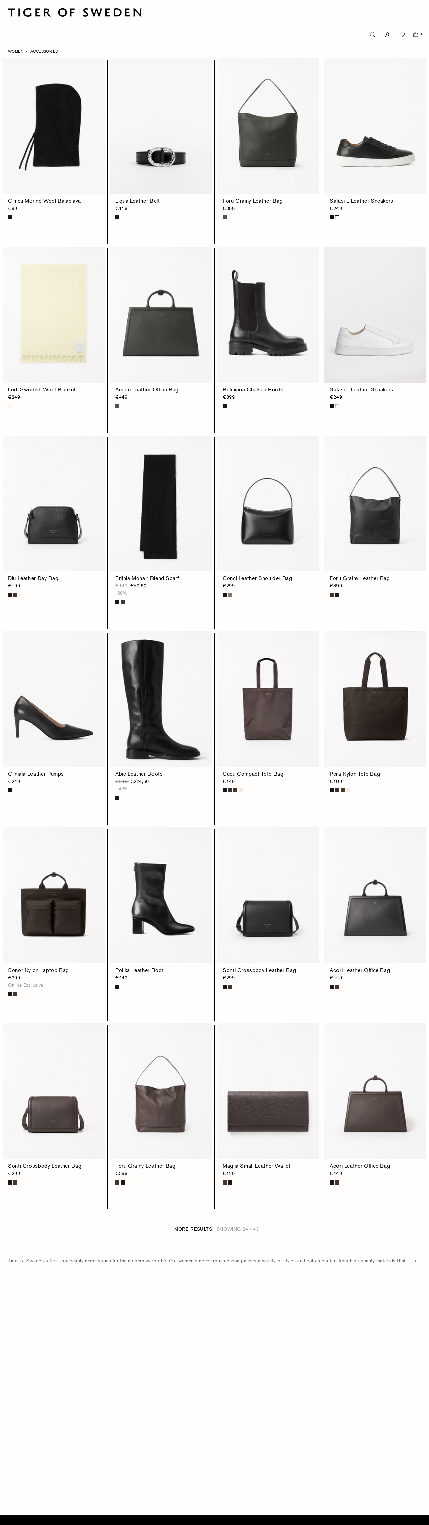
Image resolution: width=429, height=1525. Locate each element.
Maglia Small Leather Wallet (256, 1165)
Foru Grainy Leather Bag (253, 200)
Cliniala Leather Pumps (36, 773)
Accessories (44, 51)
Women (15, 51)
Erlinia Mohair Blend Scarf (147, 578)
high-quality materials (373, 1260)
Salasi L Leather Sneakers (361, 200)
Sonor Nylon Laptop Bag (38, 970)
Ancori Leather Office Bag (147, 389)
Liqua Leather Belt (137, 200)
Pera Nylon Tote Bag (355, 773)
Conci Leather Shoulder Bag (257, 578)
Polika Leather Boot (139, 970)
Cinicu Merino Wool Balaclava (44, 200)
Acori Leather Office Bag (360, 970)
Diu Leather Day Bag (33, 578)
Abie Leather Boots (139, 773)
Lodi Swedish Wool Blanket (42, 389)
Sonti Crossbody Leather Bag (259, 970)
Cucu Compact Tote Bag (253, 773)
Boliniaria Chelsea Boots (253, 389)
